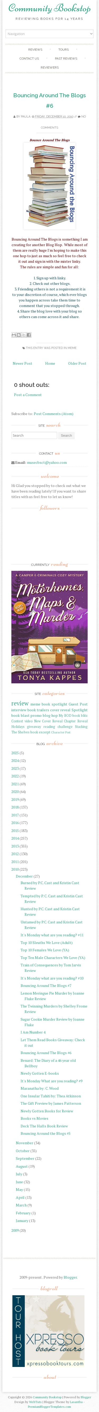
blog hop (50, 715)
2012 (15, 853)
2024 (15, 760)
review (20, 703)
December (24, 876)
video (29, 721)
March (21, 1204)
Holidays (18, 726)
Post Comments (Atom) (53, 413)
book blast (20, 715)
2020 (15, 791)
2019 (15, 799)
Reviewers (50, 67)
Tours (63, 49)
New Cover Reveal (48, 721)
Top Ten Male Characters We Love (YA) (53, 957)
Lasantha (76, 1402)
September (25, 1158)
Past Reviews (66, 58)
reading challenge (58, 726)
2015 (15, 830)
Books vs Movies (34, 1118)
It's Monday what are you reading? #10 (52, 978)
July (19, 1173)
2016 (15, 822)
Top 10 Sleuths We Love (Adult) (47, 942)
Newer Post (22, 363)
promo (36, 715)
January (22, 1220)
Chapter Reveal (75, 721)
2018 (15, 807)
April (20, 1197)
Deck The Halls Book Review (44, 1125)
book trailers (38, 709)
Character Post (60, 732)
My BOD (65, 715)
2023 (15, 768)
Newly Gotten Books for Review (47, 1110)
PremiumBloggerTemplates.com (49, 1407)
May (19, 1189)
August (22, 1166)
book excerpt (40, 732)
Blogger (70, 1277)
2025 (15, 752)
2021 (15, 783)
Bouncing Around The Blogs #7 (46, 985)
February (23, 1212)
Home (50, 363)
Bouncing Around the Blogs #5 (45, 1133)
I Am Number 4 (33, 1032)
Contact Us (29, 58)
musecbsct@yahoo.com (47, 462)
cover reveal (60, 709)
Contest (17, 721)
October (23, 1150)
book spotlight (54, 704)
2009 (15, 1230)
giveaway (34, 726)
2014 (15, 838)
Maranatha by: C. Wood (40, 1088)
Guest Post (78, 704)
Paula (25, 116)
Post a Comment (28, 394)
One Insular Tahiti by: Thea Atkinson (51, 1095)
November (24, 1142)
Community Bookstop (49, 8)
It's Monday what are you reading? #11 (52, 934)
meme (72, 348)
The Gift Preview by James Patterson (51, 1103)
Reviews (35, 49)
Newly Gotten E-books (40, 1073)
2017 (15, 814)
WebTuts (35, 1402)
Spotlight (80, 709)
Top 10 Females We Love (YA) (45, 949)
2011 (15, 861)
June (19, 1181)
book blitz (79, 715)
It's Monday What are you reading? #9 (51, 1080)
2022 (15, 775)
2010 (15, 869)
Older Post (77, 363)
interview (18, 709)
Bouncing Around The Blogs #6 (46, 1052)
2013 (15, 846)
